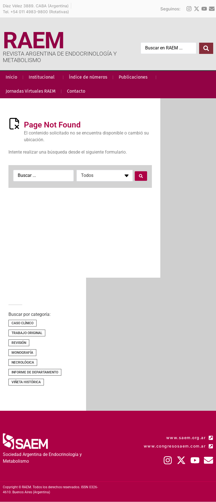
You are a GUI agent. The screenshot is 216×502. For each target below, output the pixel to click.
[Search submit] (206, 48)
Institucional (43, 77)
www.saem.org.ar (186, 437)
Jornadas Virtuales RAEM (30, 91)
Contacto (76, 91)
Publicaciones (134, 77)
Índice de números (88, 77)
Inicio (11, 77)
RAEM (33, 40)
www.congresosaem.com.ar (175, 446)
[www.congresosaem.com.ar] (210, 446)
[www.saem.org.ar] (210, 437)
